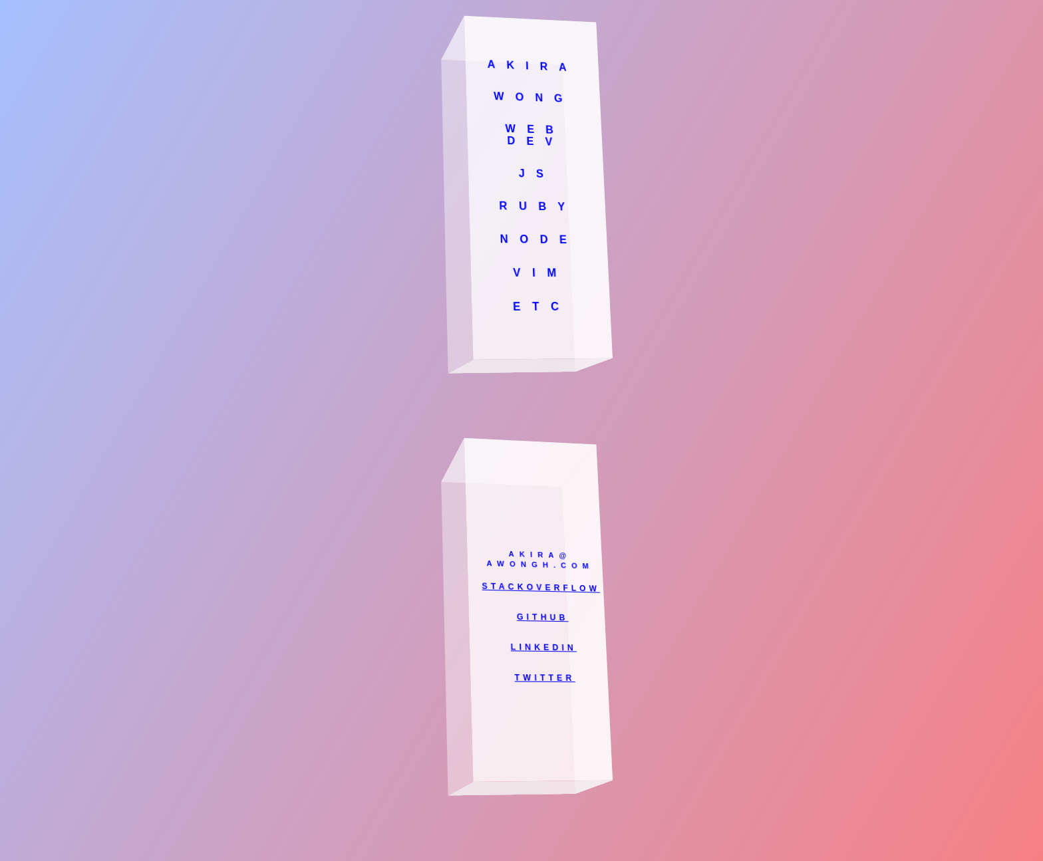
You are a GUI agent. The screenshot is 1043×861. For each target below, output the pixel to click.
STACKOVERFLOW (541, 587)
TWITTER (544, 677)
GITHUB (543, 617)
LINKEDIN (543, 647)
